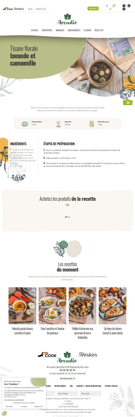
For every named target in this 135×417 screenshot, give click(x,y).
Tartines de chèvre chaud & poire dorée (113, 320)
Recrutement (60, 376)
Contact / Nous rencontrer (88, 376)
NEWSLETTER (41, 9)
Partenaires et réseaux (40, 376)
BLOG (30, 9)
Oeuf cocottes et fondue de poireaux (52, 320)
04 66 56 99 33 (67, 360)
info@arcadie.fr (67, 368)
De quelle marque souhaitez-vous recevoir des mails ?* (67, 388)
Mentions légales (57, 414)
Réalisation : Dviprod (72, 414)
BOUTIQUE (92, 8)
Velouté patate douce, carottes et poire (22, 320)
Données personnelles (41, 414)
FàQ (71, 376)
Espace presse (111, 376)
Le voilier (21, 376)
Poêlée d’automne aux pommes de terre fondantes (82, 323)
